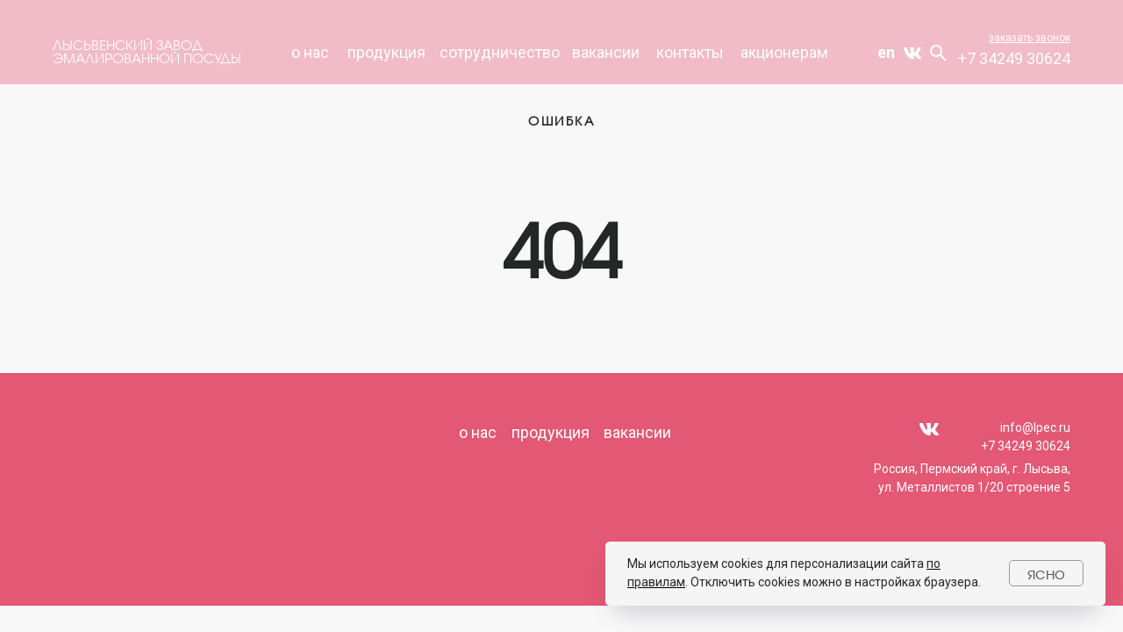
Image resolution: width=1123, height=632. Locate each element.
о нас (478, 432)
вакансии (606, 52)
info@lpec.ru (1035, 427)
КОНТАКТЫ (690, 52)
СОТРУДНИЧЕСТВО (500, 52)
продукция (386, 52)
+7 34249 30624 (1014, 58)
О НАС (310, 52)
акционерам (784, 52)
